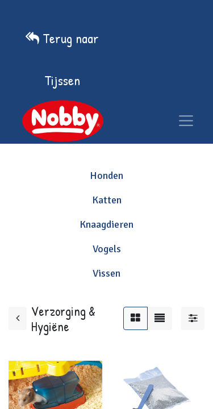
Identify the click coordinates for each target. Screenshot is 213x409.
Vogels (107, 249)
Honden (106, 175)
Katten (107, 200)
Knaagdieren (106, 224)
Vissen (106, 273)
